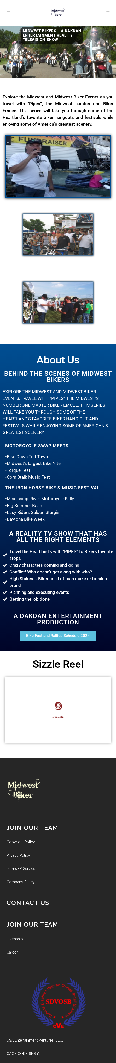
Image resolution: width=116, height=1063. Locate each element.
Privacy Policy (18, 855)
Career (12, 952)
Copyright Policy (21, 842)
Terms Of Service (21, 869)
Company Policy (21, 882)
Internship (15, 939)
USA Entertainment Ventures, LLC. (35, 1040)
